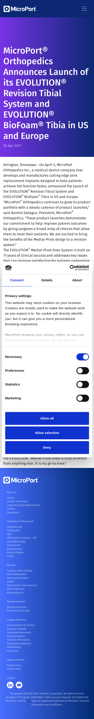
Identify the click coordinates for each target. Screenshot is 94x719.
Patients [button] (11, 565)
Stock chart (13, 650)
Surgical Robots (15, 552)
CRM (9, 534)
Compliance (13, 512)
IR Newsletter (14, 647)
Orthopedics (13, 530)
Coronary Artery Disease (20, 570)
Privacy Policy (14, 665)
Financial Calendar (17, 628)
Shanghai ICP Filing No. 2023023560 (24, 697)
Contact (11, 508)
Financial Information (18, 639)
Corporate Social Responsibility (23, 505)
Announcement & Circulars (21, 625)
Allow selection (47, 433)
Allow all (47, 418)
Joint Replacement (16, 574)
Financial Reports (16, 636)
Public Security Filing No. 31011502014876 (66, 697)
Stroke (10, 581)
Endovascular (14, 545)
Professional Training (18, 610)
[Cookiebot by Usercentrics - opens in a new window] (69, 268)
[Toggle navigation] (84, 8)
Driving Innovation (16, 607)
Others (10, 556)
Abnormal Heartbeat (18, 578)
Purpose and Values (17, 501)
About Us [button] (11, 492)
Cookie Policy (14, 668)
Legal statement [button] (15, 659)
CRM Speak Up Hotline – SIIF (22, 537)
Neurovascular (14, 548)
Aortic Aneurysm (15, 588)
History (10, 497)
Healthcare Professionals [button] (20, 521)
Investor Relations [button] (16, 619)
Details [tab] (47, 280)
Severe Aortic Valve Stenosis (22, 585)
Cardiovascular (15, 526)
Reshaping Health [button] (16, 601)
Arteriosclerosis (15, 592)
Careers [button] (11, 678)
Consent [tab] (17, 280)
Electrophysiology (16, 541)
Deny (47, 447)
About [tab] (77, 280)
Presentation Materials (19, 643)
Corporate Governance (19, 632)
